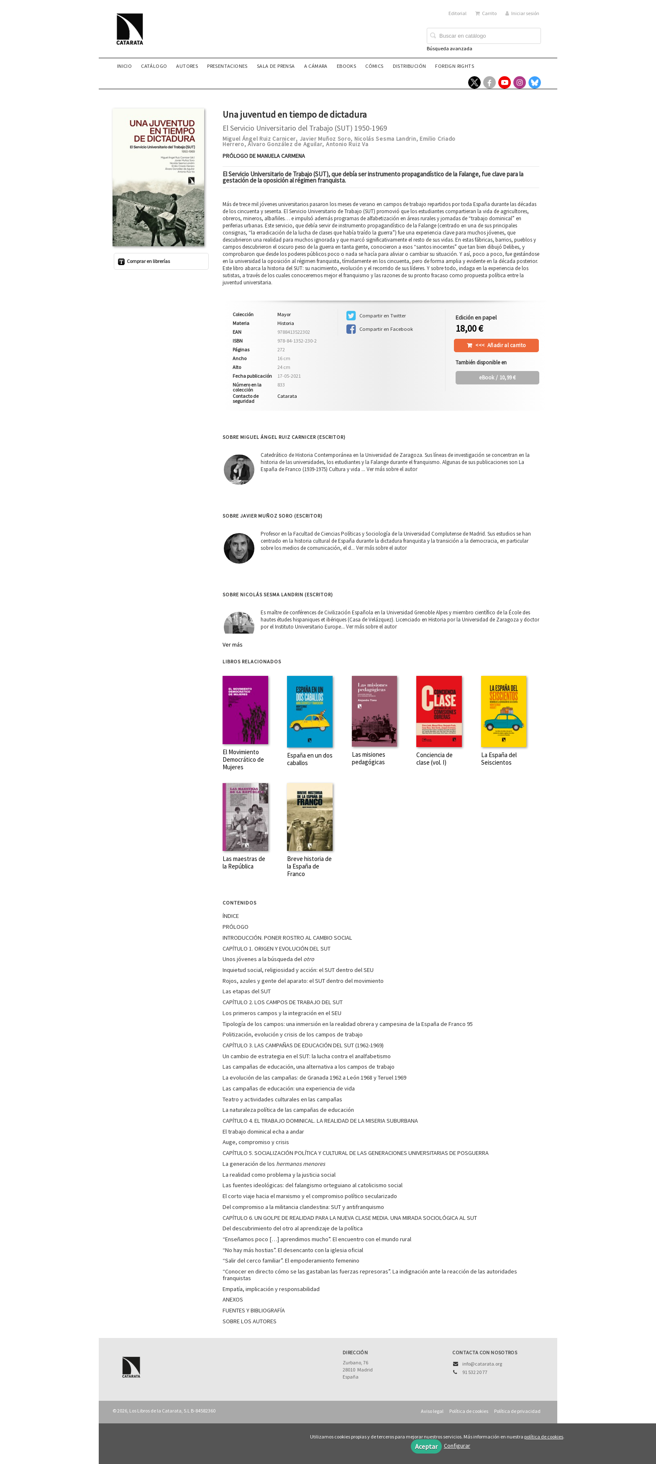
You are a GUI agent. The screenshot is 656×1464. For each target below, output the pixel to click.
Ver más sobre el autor (391, 469)
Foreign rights (454, 66)
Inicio (124, 66)
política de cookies (543, 1436)
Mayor (284, 314)
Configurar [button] (457, 1445)
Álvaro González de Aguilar (285, 144)
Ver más (233, 644)
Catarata (287, 396)
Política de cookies (468, 1411)
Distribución (409, 66)
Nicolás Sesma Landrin (385, 138)
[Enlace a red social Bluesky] (534, 82)
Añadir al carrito (500, 345)
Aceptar (426, 1446)
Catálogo (154, 66)
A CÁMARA (316, 66)
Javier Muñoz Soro (325, 138)
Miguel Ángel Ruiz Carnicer (259, 138)
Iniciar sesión (522, 13)
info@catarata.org (482, 1364)
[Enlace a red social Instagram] (519, 82)
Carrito (486, 13)
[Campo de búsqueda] (484, 36)
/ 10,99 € (497, 377)
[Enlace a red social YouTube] (504, 82)
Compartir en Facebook (379, 329)
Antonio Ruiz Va (347, 144)
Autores (187, 66)
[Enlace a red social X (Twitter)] (474, 82)
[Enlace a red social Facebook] (489, 82)
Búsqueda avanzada (449, 48)
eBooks (346, 66)
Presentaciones (227, 66)
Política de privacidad (517, 1411)
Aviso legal (432, 1411)
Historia (285, 323)
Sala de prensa (276, 66)
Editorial (457, 13)
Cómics (374, 66)
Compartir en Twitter (376, 315)
